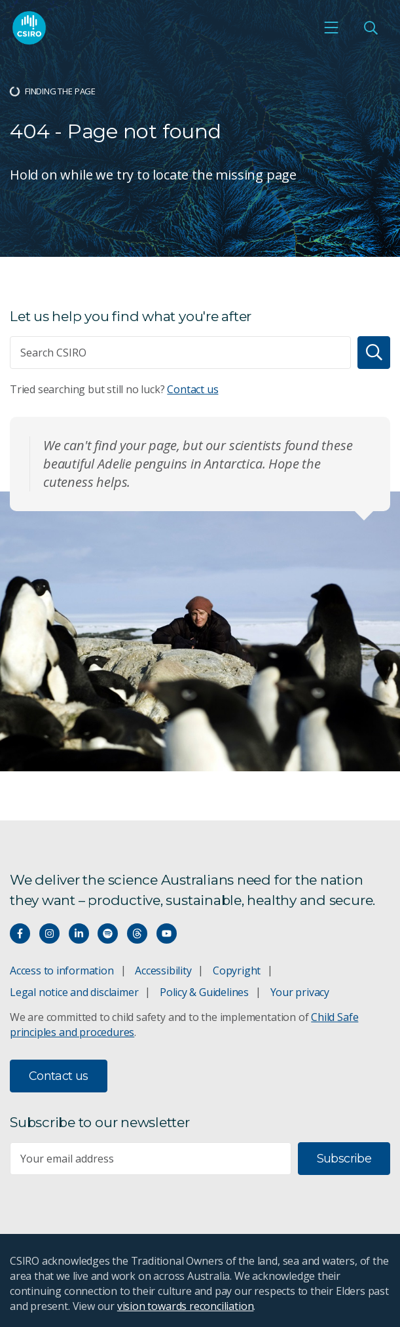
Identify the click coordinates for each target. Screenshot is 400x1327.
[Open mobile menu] (331, 27)
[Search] (373, 352)
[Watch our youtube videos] (166, 933)
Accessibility (163, 970)
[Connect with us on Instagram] (49, 933)
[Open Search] (370, 27)
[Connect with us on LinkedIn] (79, 933)
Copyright (237, 970)
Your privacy (299, 992)
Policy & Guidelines (204, 992)
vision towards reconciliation (185, 1306)
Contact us (192, 389)
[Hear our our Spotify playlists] (108, 933)
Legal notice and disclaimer (74, 992)
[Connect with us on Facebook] (20, 933)
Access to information (62, 970)
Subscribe (344, 1158)
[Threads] (137, 933)
